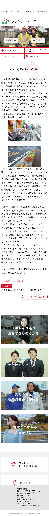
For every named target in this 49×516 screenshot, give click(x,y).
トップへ (42, 485)
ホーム (3, 11)
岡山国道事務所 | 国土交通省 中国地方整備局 (9, 4)
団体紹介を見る (37, 296)
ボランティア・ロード (15, 11)
